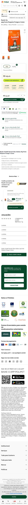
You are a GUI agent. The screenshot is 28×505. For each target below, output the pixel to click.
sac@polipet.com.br (19, 353)
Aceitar (14, 497)
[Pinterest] (10, 361)
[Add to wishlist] (24, 32)
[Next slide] (26, 200)
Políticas (14, 469)
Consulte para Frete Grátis (16, 203)
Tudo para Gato (14, 460)
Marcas (14, 465)
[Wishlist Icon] (22, 5)
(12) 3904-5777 (6, 353)
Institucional (14, 446)
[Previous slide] (2, 200)
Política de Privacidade (16, 493)
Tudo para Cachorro (14, 455)
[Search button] (16, 5)
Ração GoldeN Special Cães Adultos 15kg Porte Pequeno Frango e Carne (15, 194)
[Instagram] (2, 361)
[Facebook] (6, 361)
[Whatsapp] (13, 361)
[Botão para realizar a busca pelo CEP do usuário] (24, 17)
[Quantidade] (21, 95)
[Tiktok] (17, 361)
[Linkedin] (21, 361)
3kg (7, 66)
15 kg (14, 66)
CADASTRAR (14, 285)
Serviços (14, 450)
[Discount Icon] (19, 5)
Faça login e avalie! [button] (14, 254)
